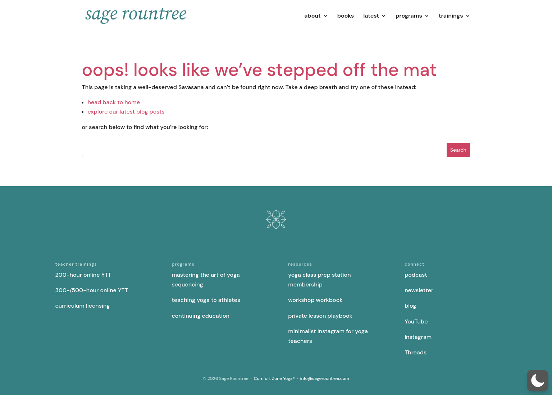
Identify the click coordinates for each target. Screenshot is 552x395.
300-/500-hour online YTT (91, 290)
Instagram (418, 337)
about (312, 16)
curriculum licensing (82, 305)
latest (371, 16)
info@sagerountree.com (324, 378)
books (345, 16)
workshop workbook (315, 300)
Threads (415, 352)
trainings (451, 16)
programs (409, 16)
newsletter (419, 290)
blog (410, 305)
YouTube (416, 321)
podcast (416, 275)
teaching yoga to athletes (206, 300)
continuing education (200, 316)
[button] (537, 380)
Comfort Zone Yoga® (274, 378)
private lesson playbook (320, 316)
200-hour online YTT (83, 275)
